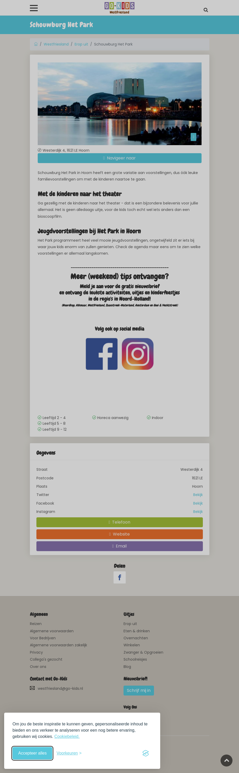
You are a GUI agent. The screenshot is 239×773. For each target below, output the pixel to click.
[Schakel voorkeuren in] (68, 753)
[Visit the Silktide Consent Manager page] (145, 753)
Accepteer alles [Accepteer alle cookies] (32, 753)
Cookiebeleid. (67, 736)
